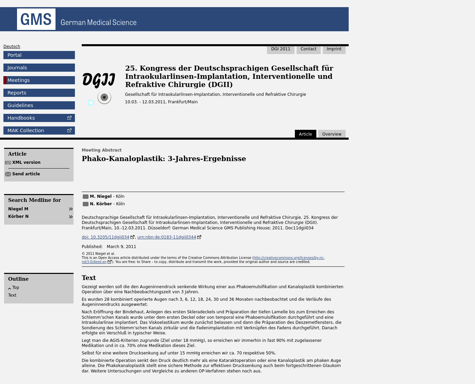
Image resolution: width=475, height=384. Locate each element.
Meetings (18, 80)
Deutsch (11, 46)
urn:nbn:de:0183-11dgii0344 (167, 237)
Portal (14, 55)
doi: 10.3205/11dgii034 (105, 237)
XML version (26, 162)
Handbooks (21, 118)
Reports (16, 92)
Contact (309, 49)
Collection (25, 130)
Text (12, 295)
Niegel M (18, 209)
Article (305, 134)
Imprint (334, 49)
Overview (332, 134)
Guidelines (20, 105)
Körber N (18, 216)
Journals (17, 67)
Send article (26, 174)
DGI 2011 (280, 49)
